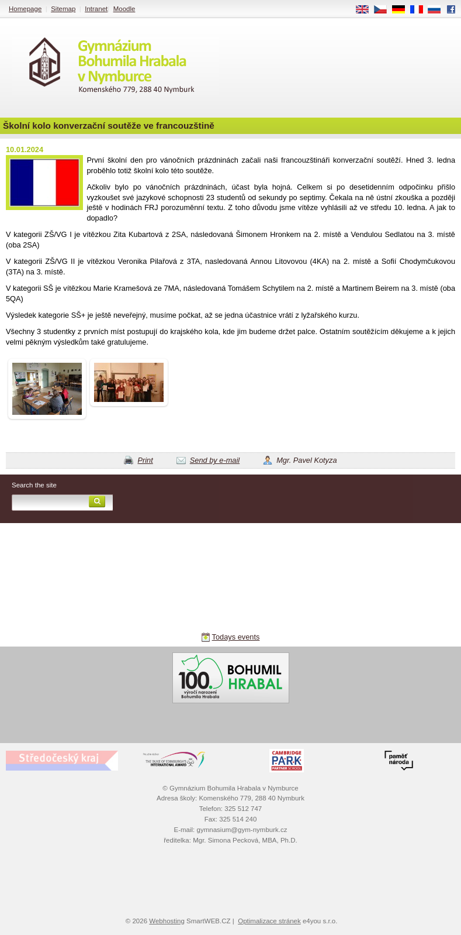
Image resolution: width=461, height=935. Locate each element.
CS (384, 9)
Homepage (25, 8)
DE (402, 9)
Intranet (96, 8)
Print (144, 460)
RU (438, 9)
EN (366, 9)
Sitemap (63, 8)
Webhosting (167, 920)
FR (420, 9)
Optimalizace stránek (269, 920)
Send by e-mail (215, 460)
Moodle (124, 8)
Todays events (236, 636)
